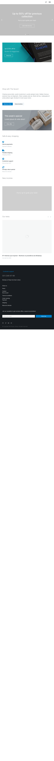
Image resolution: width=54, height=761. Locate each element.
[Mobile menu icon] (50, 2)
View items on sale (27, 25)
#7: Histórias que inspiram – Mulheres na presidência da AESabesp (22, 255)
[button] (2, 20)
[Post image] (27, 236)
